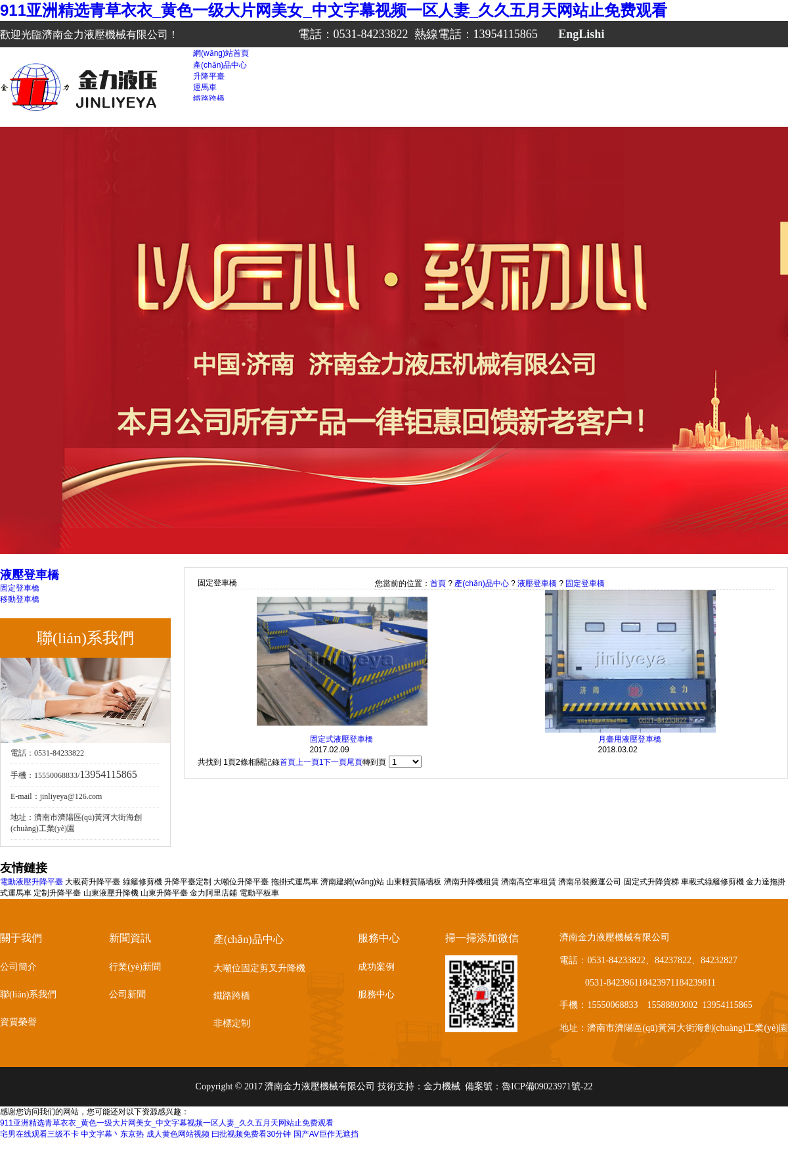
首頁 (438, 583)
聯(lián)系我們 (28, 994)
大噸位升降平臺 (241, 881)
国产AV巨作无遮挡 (326, 1134)
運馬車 (205, 87)
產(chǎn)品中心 (220, 65)
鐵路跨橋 (209, 98)
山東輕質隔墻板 (413, 881)
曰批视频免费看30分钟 (251, 1134)
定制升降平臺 (57, 893)
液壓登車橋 (537, 583)
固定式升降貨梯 (651, 881)
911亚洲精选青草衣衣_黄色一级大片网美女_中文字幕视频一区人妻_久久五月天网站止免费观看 (333, 10)
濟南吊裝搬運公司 (589, 881)
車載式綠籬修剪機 (712, 881)
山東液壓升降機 (111, 893)
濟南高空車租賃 (528, 881)
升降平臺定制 (187, 881)
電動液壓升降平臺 (31, 881)
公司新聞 (127, 994)
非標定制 (231, 1023)
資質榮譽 (18, 1022)
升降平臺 (209, 76)
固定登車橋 (19, 588)
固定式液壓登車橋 (341, 739)
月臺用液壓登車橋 (629, 739)
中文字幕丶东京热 (112, 1134)
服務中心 (376, 994)
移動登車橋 (19, 599)
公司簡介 (18, 967)
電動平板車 (259, 893)
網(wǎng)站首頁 (221, 53)
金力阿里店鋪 (213, 893)
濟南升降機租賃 (471, 881)
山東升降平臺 (164, 893)
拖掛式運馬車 (294, 881)
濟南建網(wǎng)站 (352, 881)
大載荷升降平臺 (92, 881)
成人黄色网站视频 (177, 1134)
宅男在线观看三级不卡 (39, 1134)
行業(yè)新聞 (135, 967)
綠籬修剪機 (142, 881)
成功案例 (376, 967)
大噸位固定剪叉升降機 (259, 968)
